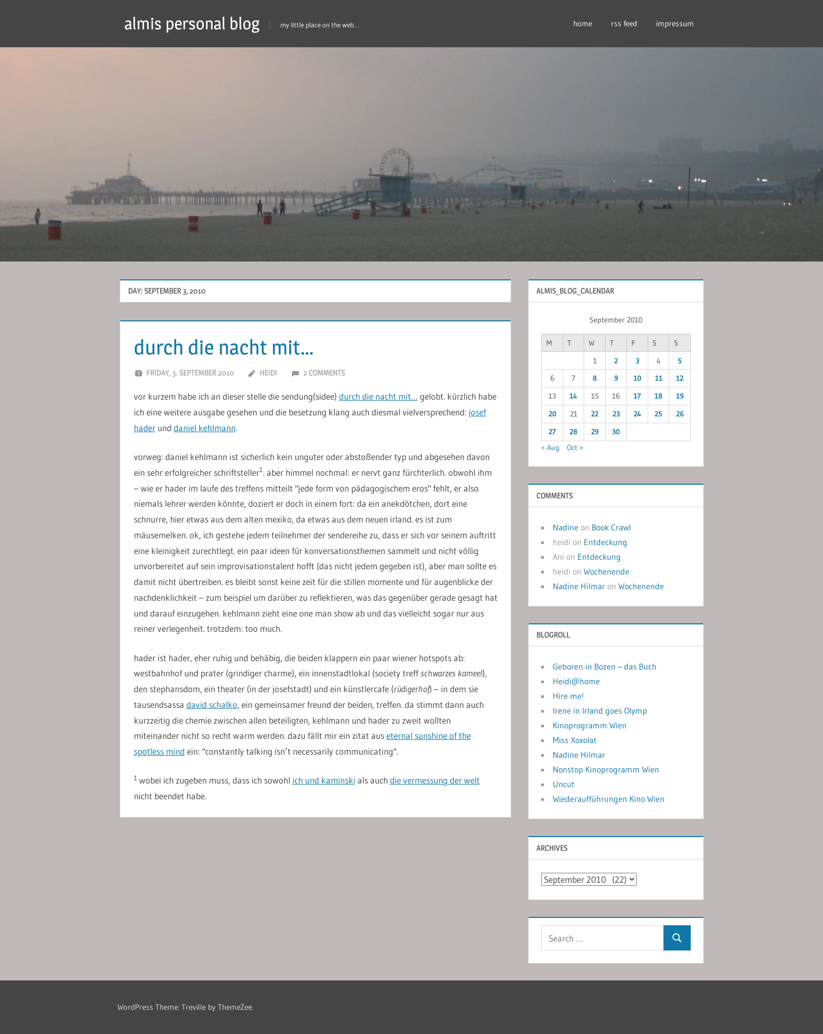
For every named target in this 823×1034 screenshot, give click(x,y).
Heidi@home (576, 681)
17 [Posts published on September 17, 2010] (637, 396)
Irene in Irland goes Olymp (600, 710)
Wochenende (606, 571)
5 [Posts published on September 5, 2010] (680, 360)
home (582, 23)
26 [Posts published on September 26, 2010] (680, 414)
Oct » (575, 447)
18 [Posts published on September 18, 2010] (658, 396)
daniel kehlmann (205, 427)
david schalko (211, 704)
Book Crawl (611, 527)
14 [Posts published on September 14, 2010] (573, 396)
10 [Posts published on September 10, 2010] (637, 378)
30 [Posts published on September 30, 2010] (616, 431)
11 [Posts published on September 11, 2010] (658, 378)
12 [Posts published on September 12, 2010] (679, 378)
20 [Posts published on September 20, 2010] (552, 414)
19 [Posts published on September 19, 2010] (680, 396)
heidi (268, 373)
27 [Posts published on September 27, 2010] (552, 431)
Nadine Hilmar (579, 586)
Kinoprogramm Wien (590, 725)
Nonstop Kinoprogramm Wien (606, 769)
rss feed (624, 23)
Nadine (565, 527)
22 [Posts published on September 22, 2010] (594, 414)
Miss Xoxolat (575, 740)
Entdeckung (605, 542)
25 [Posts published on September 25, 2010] (658, 414)
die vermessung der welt (435, 780)
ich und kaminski (323, 780)
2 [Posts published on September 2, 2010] (616, 360)
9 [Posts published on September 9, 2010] (616, 378)
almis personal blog (192, 23)
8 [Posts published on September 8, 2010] (595, 378)
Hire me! (568, 696)
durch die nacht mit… (226, 347)
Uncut (564, 784)
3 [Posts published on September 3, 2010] (637, 360)
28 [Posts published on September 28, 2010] (573, 431)
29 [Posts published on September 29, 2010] (595, 431)
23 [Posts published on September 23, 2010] (616, 414)
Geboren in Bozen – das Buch (605, 666)
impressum (675, 23)
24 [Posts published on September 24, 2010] (637, 414)
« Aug (550, 447)
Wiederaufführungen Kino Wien (608, 798)
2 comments (324, 373)
